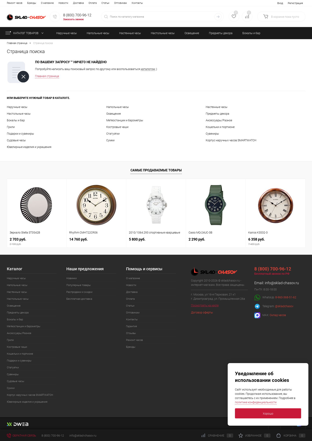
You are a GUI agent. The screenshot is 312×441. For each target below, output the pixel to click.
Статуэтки (113, 133)
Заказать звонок (73, 19)
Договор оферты (202, 312)
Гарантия (119, 3)
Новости (29, 3)
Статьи (71, 3)
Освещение (113, 113)
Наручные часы (17, 107)
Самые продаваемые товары (156, 170)
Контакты (103, 3)
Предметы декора (217, 113)
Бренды (130, 346)
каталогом (148, 69)
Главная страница (47, 76)
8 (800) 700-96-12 (77, 15)
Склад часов (278, 315)
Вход (280, 3)
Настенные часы (216, 107)
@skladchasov (284, 306)
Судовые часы (16, 140)
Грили (11, 127)
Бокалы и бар (16, 120)
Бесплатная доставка (79, 298)
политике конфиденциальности (256, 402)
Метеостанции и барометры (124, 120)
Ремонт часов (134, 339)
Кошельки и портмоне (220, 127)
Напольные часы (117, 107)
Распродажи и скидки (79, 291)
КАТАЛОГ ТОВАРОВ (24, 33)
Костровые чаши (117, 127)
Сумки (110, 140)
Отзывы (133, 3)
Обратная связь (21, 435)
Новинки (71, 278)
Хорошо (268, 413)
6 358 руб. (275, 241)
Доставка (44, 3)
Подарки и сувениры (20, 133)
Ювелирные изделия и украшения (29, 147)
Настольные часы (19, 113)
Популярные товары (78, 285)
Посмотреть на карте (205, 305)
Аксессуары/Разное (219, 120)
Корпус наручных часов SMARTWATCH (231, 140)
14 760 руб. (78, 239)
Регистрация (295, 3)
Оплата (58, 3)
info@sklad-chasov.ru (282, 283)
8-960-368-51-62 (285, 297)
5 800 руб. (137, 239)
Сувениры (212, 133)
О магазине (13, 3)
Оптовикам (86, 3)
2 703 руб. (37, 241)
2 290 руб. (197, 239)
